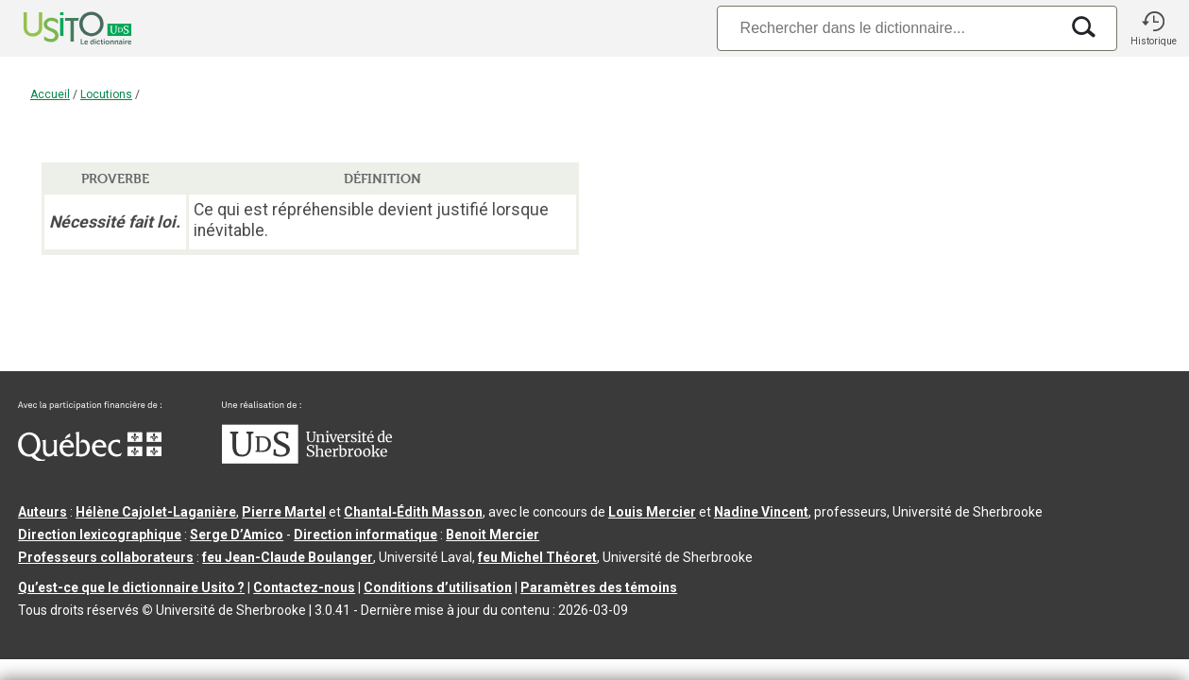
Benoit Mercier (492, 534)
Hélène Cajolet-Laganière (156, 511)
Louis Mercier (652, 511)
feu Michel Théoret (537, 557)
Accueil (50, 94)
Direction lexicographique (99, 534)
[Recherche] (887, 28)
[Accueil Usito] (56, 28)
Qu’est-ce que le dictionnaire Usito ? (131, 587)
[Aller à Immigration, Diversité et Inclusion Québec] (89, 456)
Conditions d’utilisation (438, 587)
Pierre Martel (284, 511)
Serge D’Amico (236, 534)
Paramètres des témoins (598, 587)
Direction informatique (365, 534)
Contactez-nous (304, 587)
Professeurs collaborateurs (106, 557)
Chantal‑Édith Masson (413, 511)
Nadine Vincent (761, 511)
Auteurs (42, 511)
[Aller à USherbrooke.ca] (307, 459)
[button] (1153, 28)
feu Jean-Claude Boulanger (287, 557)
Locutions (106, 94)
